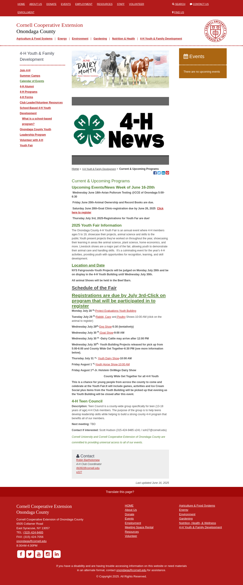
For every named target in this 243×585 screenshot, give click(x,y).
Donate (51, 4)
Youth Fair (26, 145)
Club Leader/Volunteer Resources (41, 102)
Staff (121, 4)
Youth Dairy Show (108, 358)
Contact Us (201, 4)
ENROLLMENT (26, 12)
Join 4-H (25, 70)
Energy (62, 38)
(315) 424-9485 (33, 532)
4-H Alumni (27, 86)
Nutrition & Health (123, 38)
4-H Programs (29, 91)
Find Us (179, 12)
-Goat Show (106, 332)
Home (21, 4)
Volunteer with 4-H (31, 140)
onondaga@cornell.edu (32, 541)
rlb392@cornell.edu (87, 468)
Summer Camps (30, 75)
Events (66, 4)
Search (180, 4)
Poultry (121, 316)
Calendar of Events (32, 81)
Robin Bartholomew (88, 460)
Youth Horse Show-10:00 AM (112, 364)
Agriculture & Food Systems (35, 38)
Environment (80, 38)
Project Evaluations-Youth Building (115, 310)
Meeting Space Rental (139, 527)
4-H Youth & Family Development (161, 38)
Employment (84, 4)
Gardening (100, 38)
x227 (79, 472)
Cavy (107, 316)
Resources (105, 4)
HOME (129, 505)
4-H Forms (26, 97)
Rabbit (100, 316)
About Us (36, 4)
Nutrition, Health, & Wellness (197, 523)
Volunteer (136, 4)
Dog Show (105, 326)
